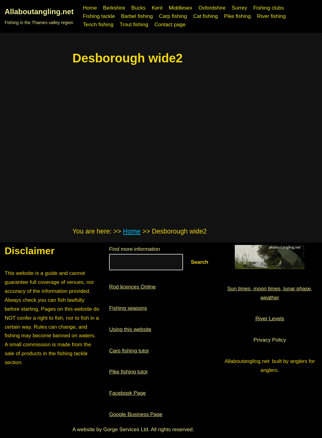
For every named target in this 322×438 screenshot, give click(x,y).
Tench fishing (98, 24)
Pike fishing (237, 16)
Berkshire (114, 8)
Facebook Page (127, 393)
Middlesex (180, 8)
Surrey (239, 8)
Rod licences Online (132, 287)
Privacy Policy (270, 340)
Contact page (169, 24)
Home (90, 8)
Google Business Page (135, 414)
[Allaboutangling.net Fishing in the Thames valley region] (39, 16)
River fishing (271, 16)
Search (199, 262)
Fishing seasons (128, 308)
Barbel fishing (137, 16)
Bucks (138, 8)
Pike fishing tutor (128, 372)
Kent (157, 8)
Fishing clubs (268, 8)
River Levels (269, 319)
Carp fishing (173, 16)
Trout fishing (134, 24)
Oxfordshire (212, 8)
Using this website (130, 329)
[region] (161, 123)
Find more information (134, 249)
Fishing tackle (99, 16)
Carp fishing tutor (129, 351)
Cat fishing (205, 16)
